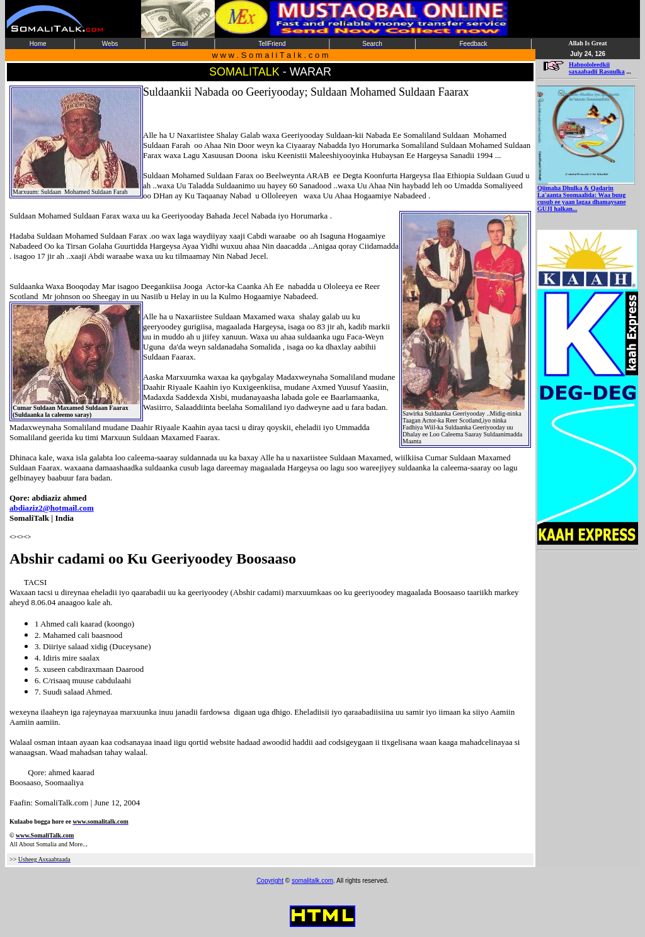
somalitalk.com (312, 880)
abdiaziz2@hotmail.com (51, 508)
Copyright (269, 880)
